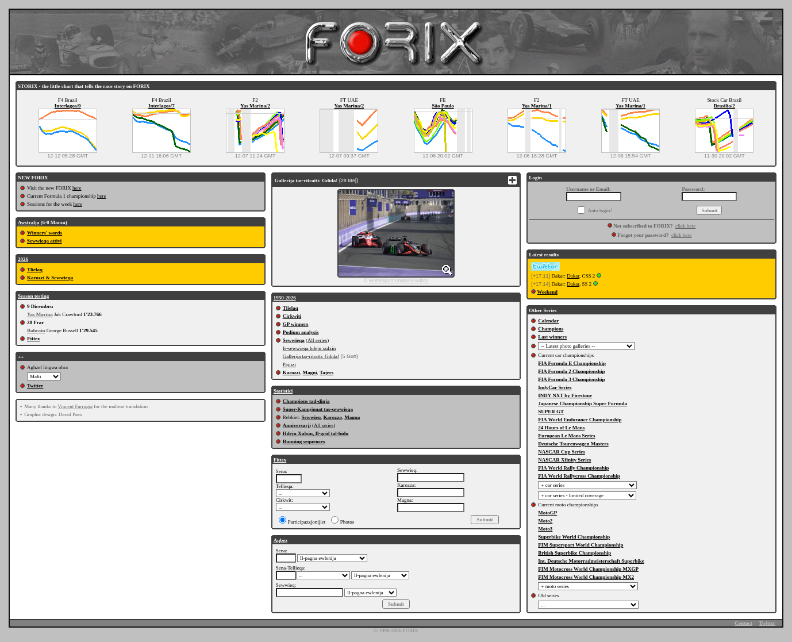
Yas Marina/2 (255, 106)
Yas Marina (40, 314)
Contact (743, 623)
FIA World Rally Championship (573, 468)
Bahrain (36, 330)
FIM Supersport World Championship (580, 545)
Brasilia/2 (724, 106)
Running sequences (304, 441)
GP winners (296, 324)
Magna (352, 417)
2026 (23, 259)
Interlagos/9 (68, 106)
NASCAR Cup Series (561, 452)
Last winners (552, 337)
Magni (309, 372)
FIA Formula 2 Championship (571, 371)
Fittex (33, 338)
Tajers (326, 372)
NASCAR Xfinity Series (564, 460)
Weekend (547, 292)
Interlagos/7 (161, 106)
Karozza (332, 417)
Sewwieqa (294, 340)
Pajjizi (289, 364)
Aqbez (281, 540)
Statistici (283, 391)
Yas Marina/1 (537, 106)
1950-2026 (285, 298)
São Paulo (442, 106)
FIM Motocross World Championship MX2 (586, 577)
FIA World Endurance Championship (579, 419)
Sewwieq (311, 417)
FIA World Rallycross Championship (579, 476)
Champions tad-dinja (306, 401)
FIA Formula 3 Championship (571, 379)
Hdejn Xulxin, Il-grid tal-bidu (316, 433)
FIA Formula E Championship (572, 363)
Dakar (573, 276)
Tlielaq (35, 269)
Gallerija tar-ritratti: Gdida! (311, 356)
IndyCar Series (554, 387)
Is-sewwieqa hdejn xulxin (309, 348)
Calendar (548, 321)
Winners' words (44, 233)
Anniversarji (297, 425)
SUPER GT (551, 411)
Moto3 (545, 529)
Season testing (33, 296)
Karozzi (291, 372)
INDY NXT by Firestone (565, 395)
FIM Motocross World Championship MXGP (588, 569)
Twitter (35, 386)
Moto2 (545, 521)
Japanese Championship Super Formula (582, 403)
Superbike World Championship (574, 537)
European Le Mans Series (566, 436)
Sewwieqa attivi (44, 241)
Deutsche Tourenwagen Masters (573, 444)
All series (317, 340)
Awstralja (28, 222)
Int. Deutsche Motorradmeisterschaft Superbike (591, 561)
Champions (550, 329)
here (77, 188)
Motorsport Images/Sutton (399, 280)
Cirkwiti (292, 316)
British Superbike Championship (574, 553)
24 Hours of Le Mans (561, 427)
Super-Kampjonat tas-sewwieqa (318, 409)
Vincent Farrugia (75, 406)
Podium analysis (301, 332)
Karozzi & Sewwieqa (50, 277)
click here (685, 226)
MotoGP (547, 513)
